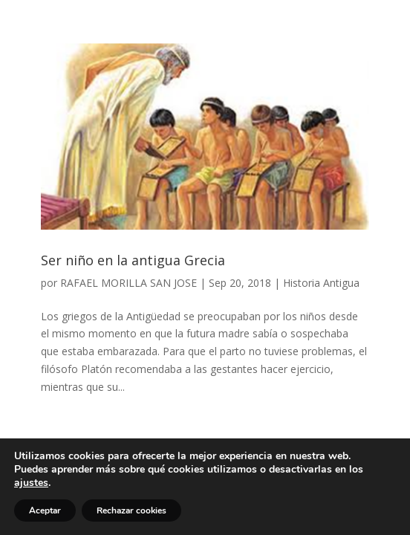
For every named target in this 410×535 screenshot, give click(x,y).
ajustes (31, 483)
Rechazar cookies (131, 510)
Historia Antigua (321, 283)
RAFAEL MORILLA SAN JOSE (128, 283)
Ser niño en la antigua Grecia (133, 260)
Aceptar (45, 510)
